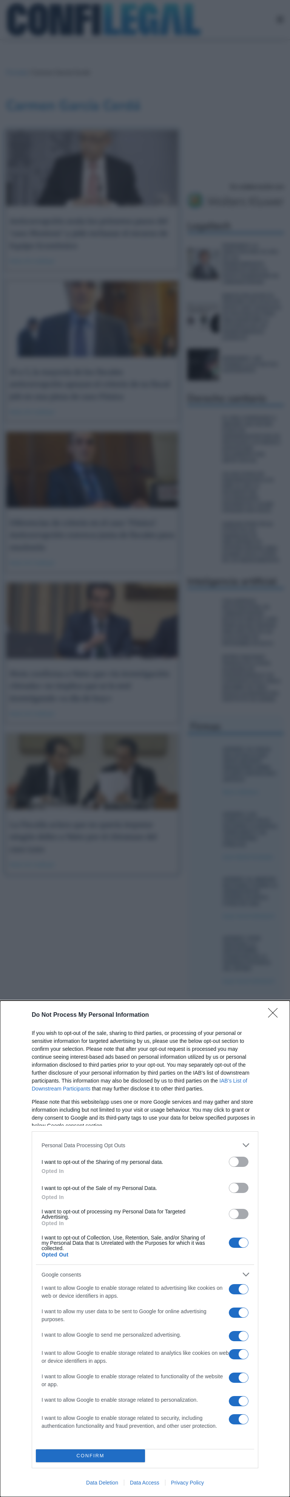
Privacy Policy (187, 1483)
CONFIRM (90, 1456)
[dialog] (145, 1249)
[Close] (275, 1015)
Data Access (144, 1483)
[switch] (238, 1162)
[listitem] (145, 1145)
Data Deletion (102, 1483)
